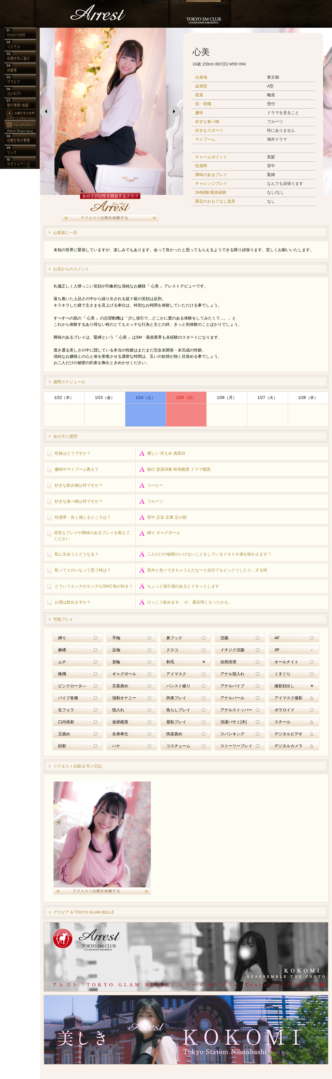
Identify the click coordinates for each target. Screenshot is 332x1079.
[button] (46, 111)
